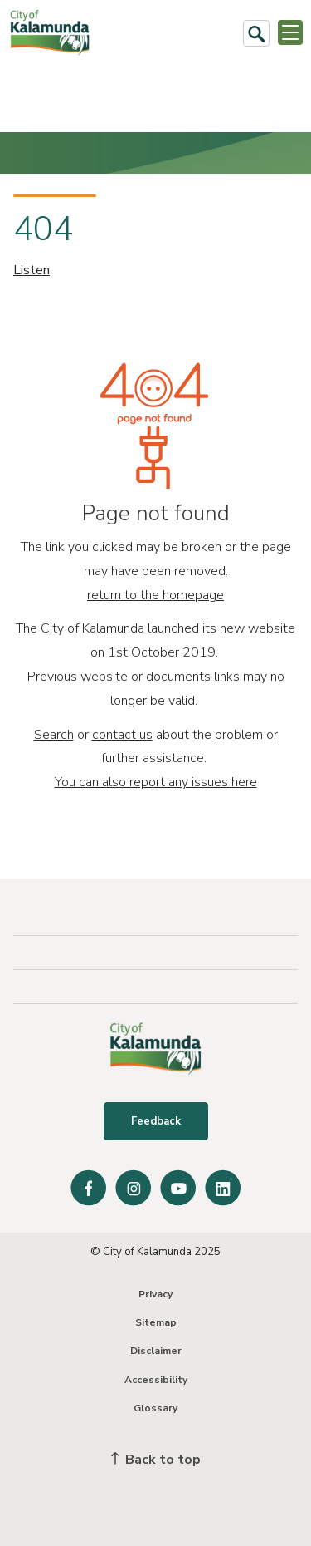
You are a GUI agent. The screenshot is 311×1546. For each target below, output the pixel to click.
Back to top (156, 1459)
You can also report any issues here (156, 782)
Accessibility (155, 1379)
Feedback (156, 1121)
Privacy (155, 1294)
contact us (122, 735)
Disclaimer (156, 1350)
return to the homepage (155, 595)
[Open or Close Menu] (290, 32)
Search (54, 735)
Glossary (155, 1408)
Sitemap (156, 1322)
